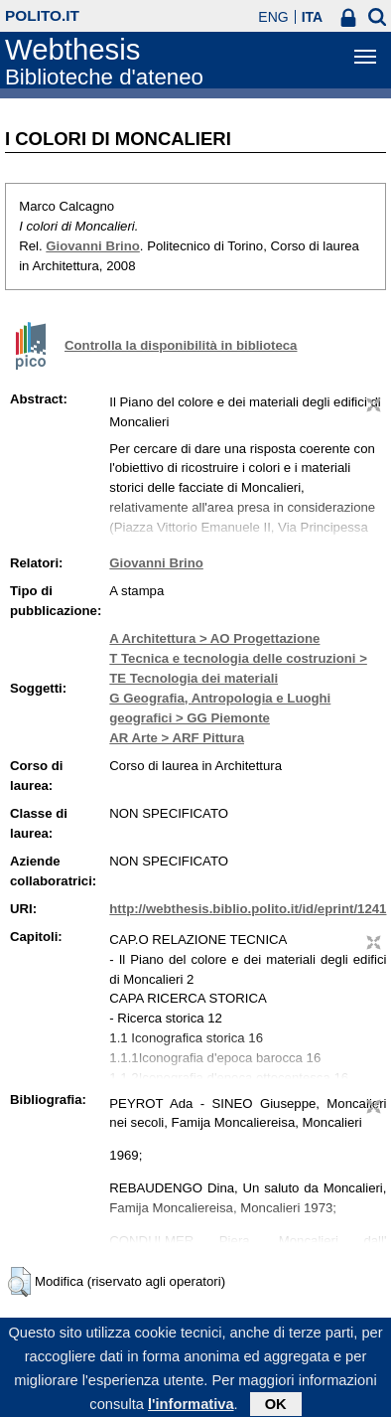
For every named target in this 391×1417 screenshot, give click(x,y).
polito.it (42, 15)
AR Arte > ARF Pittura (176, 737)
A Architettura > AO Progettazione (214, 638)
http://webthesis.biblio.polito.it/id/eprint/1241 (247, 908)
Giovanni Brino (93, 245)
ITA (313, 17)
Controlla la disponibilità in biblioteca (181, 345)
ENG (273, 17)
